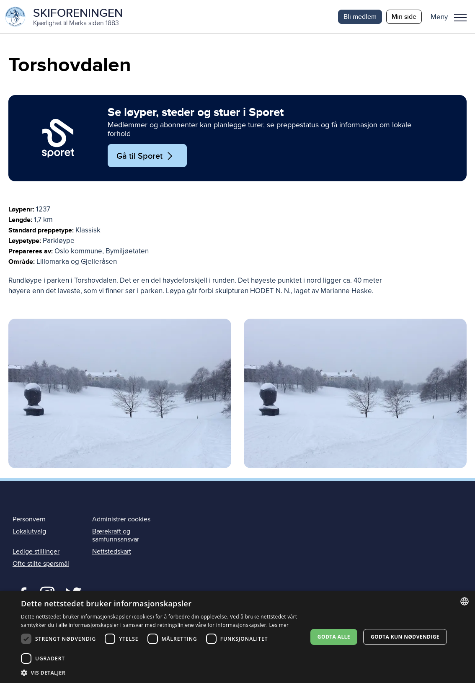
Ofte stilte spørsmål (41, 563)
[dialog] (237, 637)
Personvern (29, 519)
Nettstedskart (111, 551)
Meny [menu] (460, 17)
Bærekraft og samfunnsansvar (115, 535)
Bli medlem (360, 16)
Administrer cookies (121, 519)
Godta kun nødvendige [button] (405, 636)
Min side (404, 16)
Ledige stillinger (36, 551)
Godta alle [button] (334, 636)
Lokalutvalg (29, 531)
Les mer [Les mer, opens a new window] (279, 625)
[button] (452, 16)
